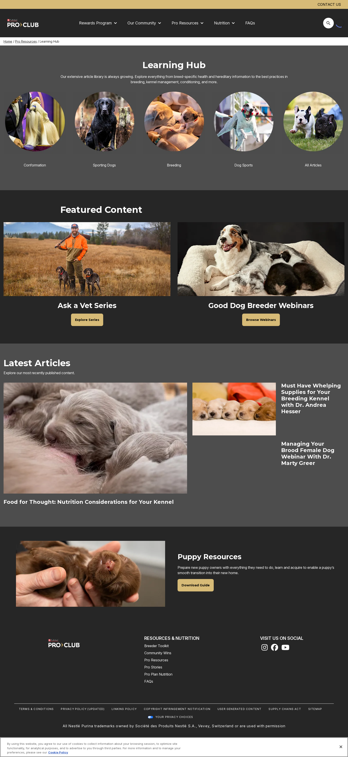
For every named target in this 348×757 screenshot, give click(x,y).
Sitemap (315, 709)
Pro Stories (153, 667)
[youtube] (285, 648)
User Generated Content (239, 709)
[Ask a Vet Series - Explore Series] (87, 319)
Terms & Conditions (36, 709)
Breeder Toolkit (156, 646)
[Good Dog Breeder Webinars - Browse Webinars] (261, 319)
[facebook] (274, 648)
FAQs (250, 23)
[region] (174, 747)
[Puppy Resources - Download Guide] (196, 585)
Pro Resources (26, 41)
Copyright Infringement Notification (177, 709)
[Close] (341, 747)
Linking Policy (124, 709)
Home (8, 41)
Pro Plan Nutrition (158, 674)
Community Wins (157, 653)
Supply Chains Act (285, 709)
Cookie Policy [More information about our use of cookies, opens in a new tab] (58, 752)
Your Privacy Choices (174, 717)
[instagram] (264, 648)
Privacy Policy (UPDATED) (83, 709)
